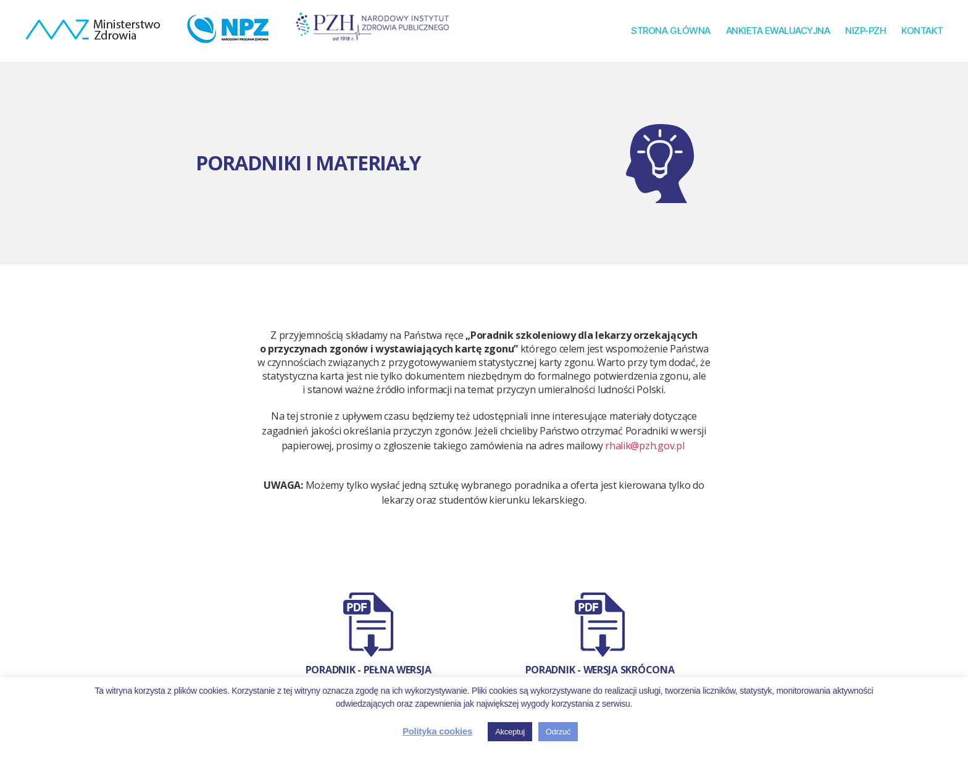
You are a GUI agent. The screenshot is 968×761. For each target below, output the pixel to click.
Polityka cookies (437, 731)
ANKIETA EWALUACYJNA (778, 30)
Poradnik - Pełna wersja (369, 669)
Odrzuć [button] (558, 731)
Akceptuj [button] (510, 731)
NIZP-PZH (865, 30)
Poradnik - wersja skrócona (600, 669)
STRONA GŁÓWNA (671, 30)
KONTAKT (922, 30)
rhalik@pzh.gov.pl (644, 445)
